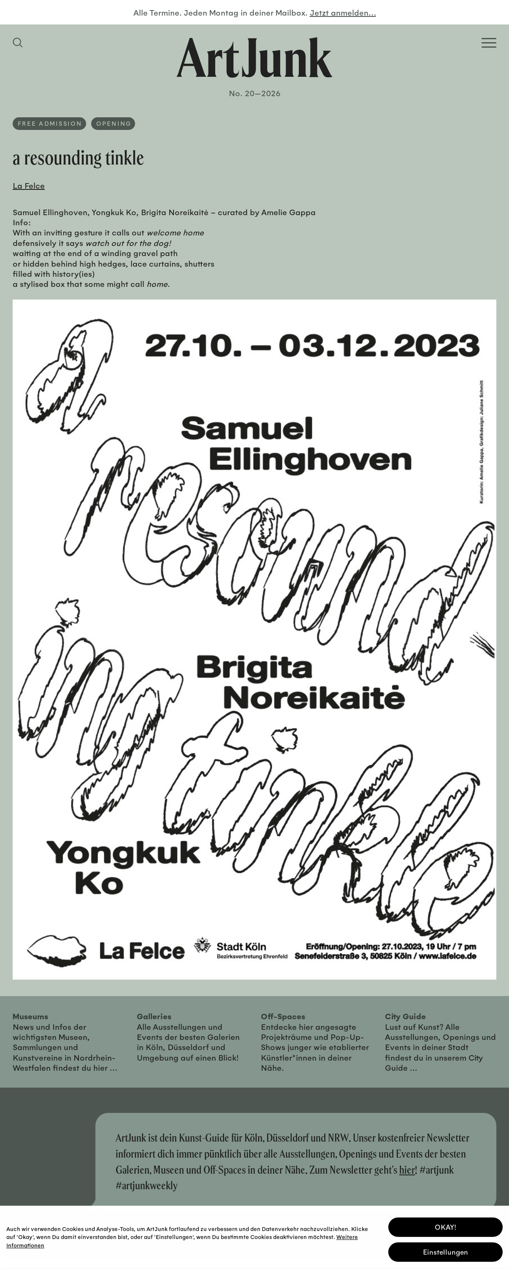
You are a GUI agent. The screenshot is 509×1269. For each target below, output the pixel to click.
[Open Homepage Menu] (489, 43)
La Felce (29, 185)
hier (407, 1169)
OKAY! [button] (445, 1225)
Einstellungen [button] (445, 1250)
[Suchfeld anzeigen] (19, 42)
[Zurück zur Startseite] (254, 57)
